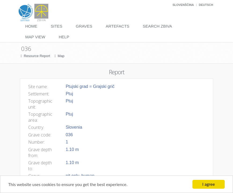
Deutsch (206, 4)
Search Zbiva (157, 26)
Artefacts (117, 26)
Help (64, 37)
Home (31, 26)
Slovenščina (183, 4)
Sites (56, 26)
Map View (35, 37)
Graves (84, 26)
